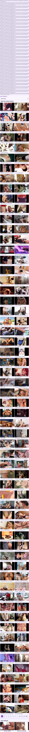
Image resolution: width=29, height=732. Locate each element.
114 (24, 716)
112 (19, 716)
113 (21, 716)
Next (27, 716)
